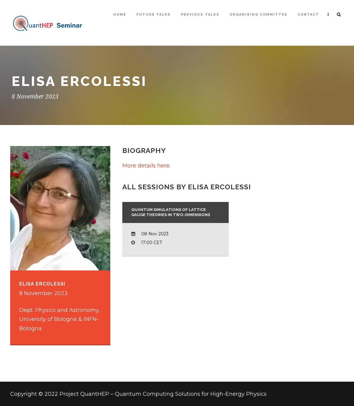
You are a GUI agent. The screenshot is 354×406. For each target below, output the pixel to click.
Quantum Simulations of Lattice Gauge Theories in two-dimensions (170, 212)
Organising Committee (258, 15)
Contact (308, 15)
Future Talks (153, 15)
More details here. (146, 165)
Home (119, 15)
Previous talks (200, 15)
